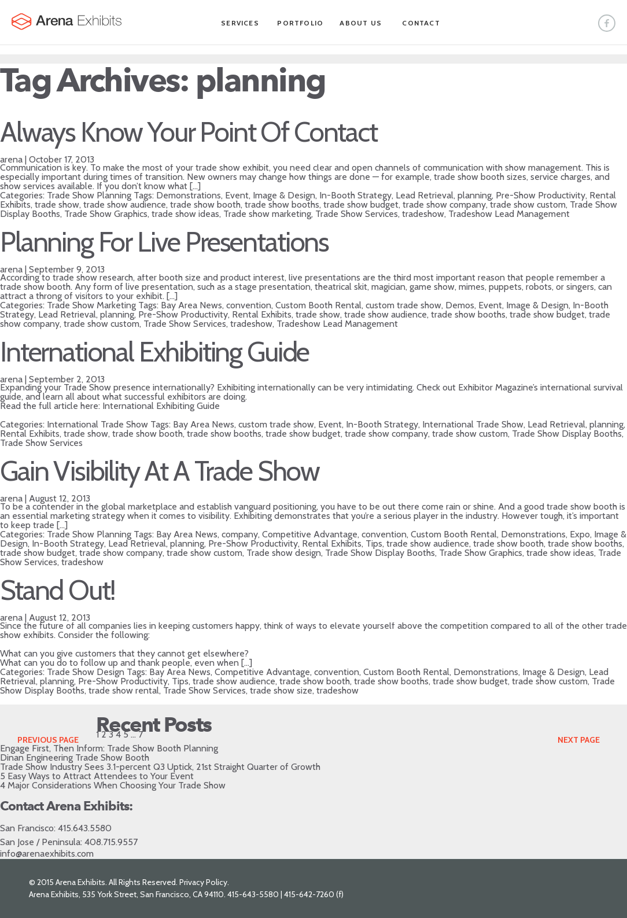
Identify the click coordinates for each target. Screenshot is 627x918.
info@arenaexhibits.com (47, 853)
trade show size (281, 690)
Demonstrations (188, 195)
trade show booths (282, 204)
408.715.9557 (111, 841)
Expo (580, 534)
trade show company (444, 204)
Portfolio (300, 23)
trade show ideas (185, 213)
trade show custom (528, 204)
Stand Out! (57, 590)
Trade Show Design (85, 671)
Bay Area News (191, 305)
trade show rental (123, 690)
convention (248, 305)
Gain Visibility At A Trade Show (159, 471)
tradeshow (423, 213)
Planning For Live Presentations (164, 242)
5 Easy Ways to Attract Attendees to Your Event (97, 775)
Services (240, 23)
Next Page (579, 740)
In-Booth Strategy (355, 195)
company (240, 534)
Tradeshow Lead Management (509, 213)
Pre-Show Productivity (540, 195)
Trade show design (283, 552)
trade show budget (361, 204)
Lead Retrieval (424, 195)
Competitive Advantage (309, 534)
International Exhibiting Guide (154, 351)
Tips (374, 543)
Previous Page (48, 740)
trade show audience (124, 204)
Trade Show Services (356, 213)
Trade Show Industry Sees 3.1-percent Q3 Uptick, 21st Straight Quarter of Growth (160, 766)
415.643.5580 (85, 828)
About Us (361, 23)
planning (475, 195)
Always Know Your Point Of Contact (188, 132)
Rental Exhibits (262, 314)
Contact (421, 23)
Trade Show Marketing (91, 305)
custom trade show (403, 305)
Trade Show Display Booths (567, 433)
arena (11, 159)
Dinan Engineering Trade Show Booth (74, 757)
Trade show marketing (267, 213)
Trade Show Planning (89, 195)
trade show (57, 204)
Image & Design (284, 195)
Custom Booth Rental (318, 305)
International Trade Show (97, 424)
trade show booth (205, 204)
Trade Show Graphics (105, 213)
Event (237, 195)
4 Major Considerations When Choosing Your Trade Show (113, 785)
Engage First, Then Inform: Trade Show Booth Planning (109, 748)
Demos (459, 305)
